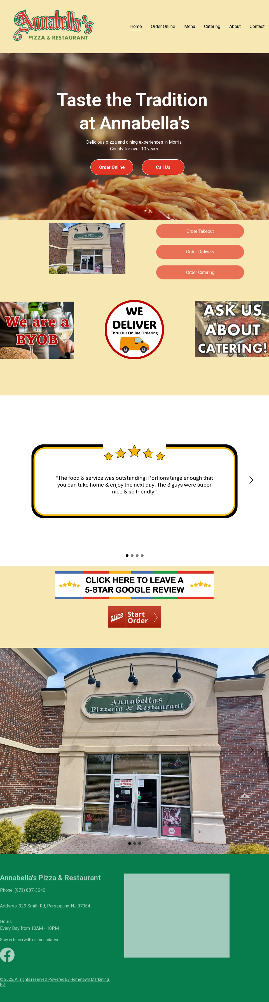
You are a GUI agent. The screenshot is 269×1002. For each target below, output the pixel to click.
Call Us (163, 167)
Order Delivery (200, 253)
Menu (189, 26)
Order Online (163, 26)
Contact (257, 26)
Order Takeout (200, 232)
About (235, 26)
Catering (212, 26)
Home (136, 26)
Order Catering (200, 273)
